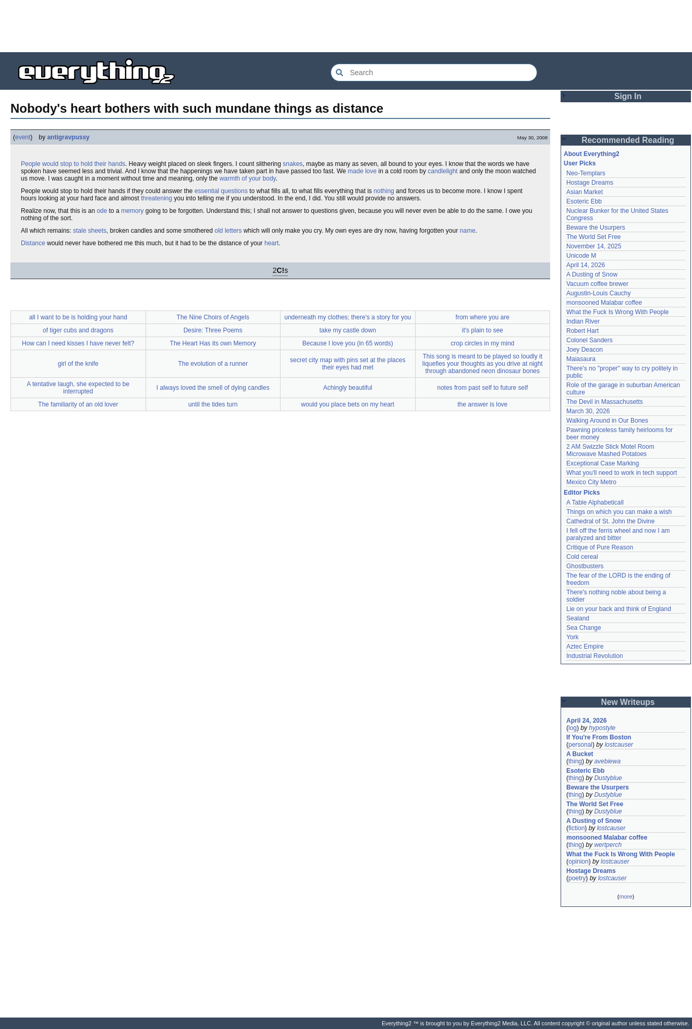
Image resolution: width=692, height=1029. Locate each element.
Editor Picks (582, 492)
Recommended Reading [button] (627, 140)
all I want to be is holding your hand (78, 317)
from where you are (482, 317)
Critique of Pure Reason (599, 547)
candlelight (442, 171)
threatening (156, 198)
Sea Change (583, 627)
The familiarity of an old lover (78, 404)
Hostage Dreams (589, 182)
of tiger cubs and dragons (78, 330)
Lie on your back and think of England (618, 609)
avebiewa (607, 761)
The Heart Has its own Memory (213, 343)
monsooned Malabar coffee (604, 302)
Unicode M (581, 255)
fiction (576, 828)
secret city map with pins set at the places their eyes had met (347, 363)
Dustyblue (608, 778)
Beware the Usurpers (595, 227)
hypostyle (602, 728)
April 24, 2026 (586, 720)
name (468, 230)
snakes (292, 163)
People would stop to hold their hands (73, 163)
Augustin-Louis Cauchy (598, 293)
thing (575, 761)
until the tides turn (213, 404)
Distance (33, 243)
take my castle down (347, 330)
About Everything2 (592, 154)
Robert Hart (582, 330)
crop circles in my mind (482, 343)
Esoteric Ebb (584, 201)
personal (580, 744)
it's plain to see (482, 330)
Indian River (583, 321)
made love (362, 171)
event (22, 137)
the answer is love (482, 404)
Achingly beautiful (347, 387)
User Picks (580, 163)
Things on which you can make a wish (619, 512)
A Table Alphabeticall (595, 502)
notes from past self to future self (482, 387)
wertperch (608, 844)
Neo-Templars (585, 173)
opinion (578, 861)
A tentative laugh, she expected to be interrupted (78, 387)
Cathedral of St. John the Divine (610, 521)
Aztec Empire (584, 646)
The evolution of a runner (213, 363)
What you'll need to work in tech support (621, 472)
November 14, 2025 (593, 246)
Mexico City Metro (591, 482)
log (572, 728)
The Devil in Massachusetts (604, 401)
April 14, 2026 (585, 265)
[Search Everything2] (434, 72)
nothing (383, 191)
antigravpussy (68, 137)
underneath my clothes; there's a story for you (347, 317)
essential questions (221, 191)
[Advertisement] (346, 26)
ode (101, 210)
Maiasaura (581, 359)
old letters (228, 230)
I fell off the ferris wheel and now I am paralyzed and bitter (618, 534)
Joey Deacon (584, 349)
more (625, 896)
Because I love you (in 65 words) (347, 343)
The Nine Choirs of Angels (213, 317)
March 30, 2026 (588, 411)
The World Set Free (593, 237)
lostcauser (618, 744)
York (572, 637)
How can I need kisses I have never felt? (78, 343)
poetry (577, 878)
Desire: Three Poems (213, 330)
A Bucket (579, 754)
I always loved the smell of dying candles (213, 387)
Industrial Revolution (594, 656)
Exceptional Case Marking (602, 463)
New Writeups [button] (628, 702)
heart (271, 243)
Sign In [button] (627, 96)
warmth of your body (248, 178)
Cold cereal (582, 556)
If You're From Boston (598, 737)
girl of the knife (78, 363)
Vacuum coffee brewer (597, 284)
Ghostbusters (584, 566)
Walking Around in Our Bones (607, 420)
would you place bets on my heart (347, 404)
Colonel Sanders (589, 340)
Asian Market (584, 192)
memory (132, 210)
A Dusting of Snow (591, 274)
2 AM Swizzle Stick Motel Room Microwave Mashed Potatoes (610, 450)
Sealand (577, 618)
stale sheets (89, 230)
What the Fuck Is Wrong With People (617, 312)
